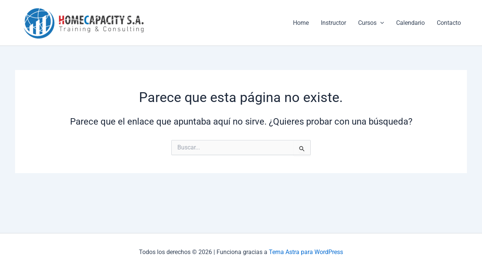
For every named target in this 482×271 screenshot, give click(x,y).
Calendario (410, 22)
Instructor (333, 22)
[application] (380, 23)
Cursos (371, 23)
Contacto (449, 22)
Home (301, 22)
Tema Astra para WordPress (306, 252)
